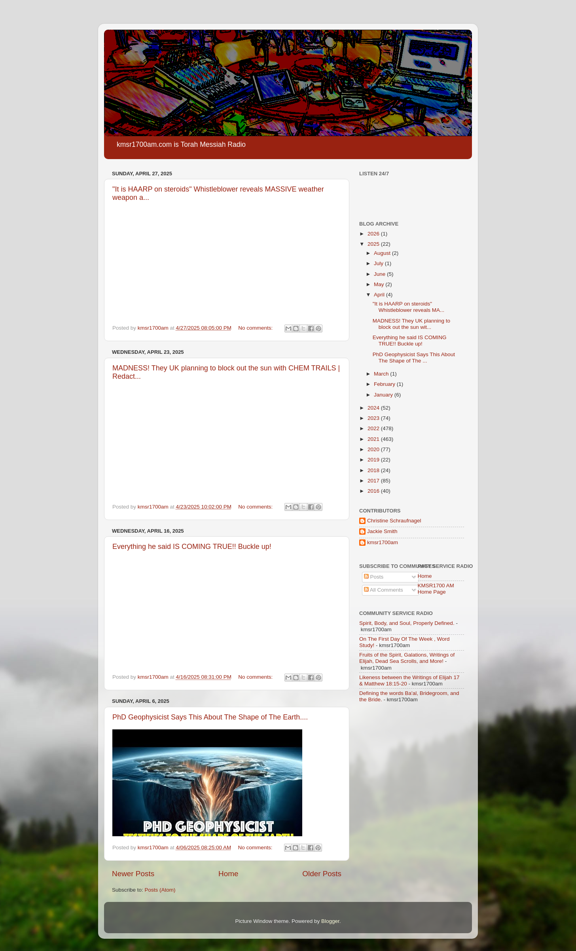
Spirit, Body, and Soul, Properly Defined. (407, 623)
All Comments (383, 590)
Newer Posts (133, 873)
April (380, 295)
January (384, 395)
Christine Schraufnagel (394, 521)
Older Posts (321, 873)
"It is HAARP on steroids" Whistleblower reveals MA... (409, 307)
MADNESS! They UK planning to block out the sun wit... (411, 324)
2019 (374, 460)
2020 (374, 449)
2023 (374, 418)
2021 (374, 439)
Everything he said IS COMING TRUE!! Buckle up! (191, 546)
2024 (374, 408)
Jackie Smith (382, 531)
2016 (374, 491)
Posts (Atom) (160, 890)
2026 (374, 234)
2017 (374, 481)
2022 (374, 428)
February (385, 384)
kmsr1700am (382, 542)
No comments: (256, 328)
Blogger (330, 921)
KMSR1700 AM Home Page (436, 589)
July (379, 263)
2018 (374, 470)
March (382, 374)
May (379, 284)
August (383, 253)
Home (228, 873)
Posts (374, 577)
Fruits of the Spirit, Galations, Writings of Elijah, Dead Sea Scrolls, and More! (407, 658)
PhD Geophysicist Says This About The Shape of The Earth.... (210, 717)
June (380, 274)
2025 (374, 244)
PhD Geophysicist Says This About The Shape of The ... (414, 357)
